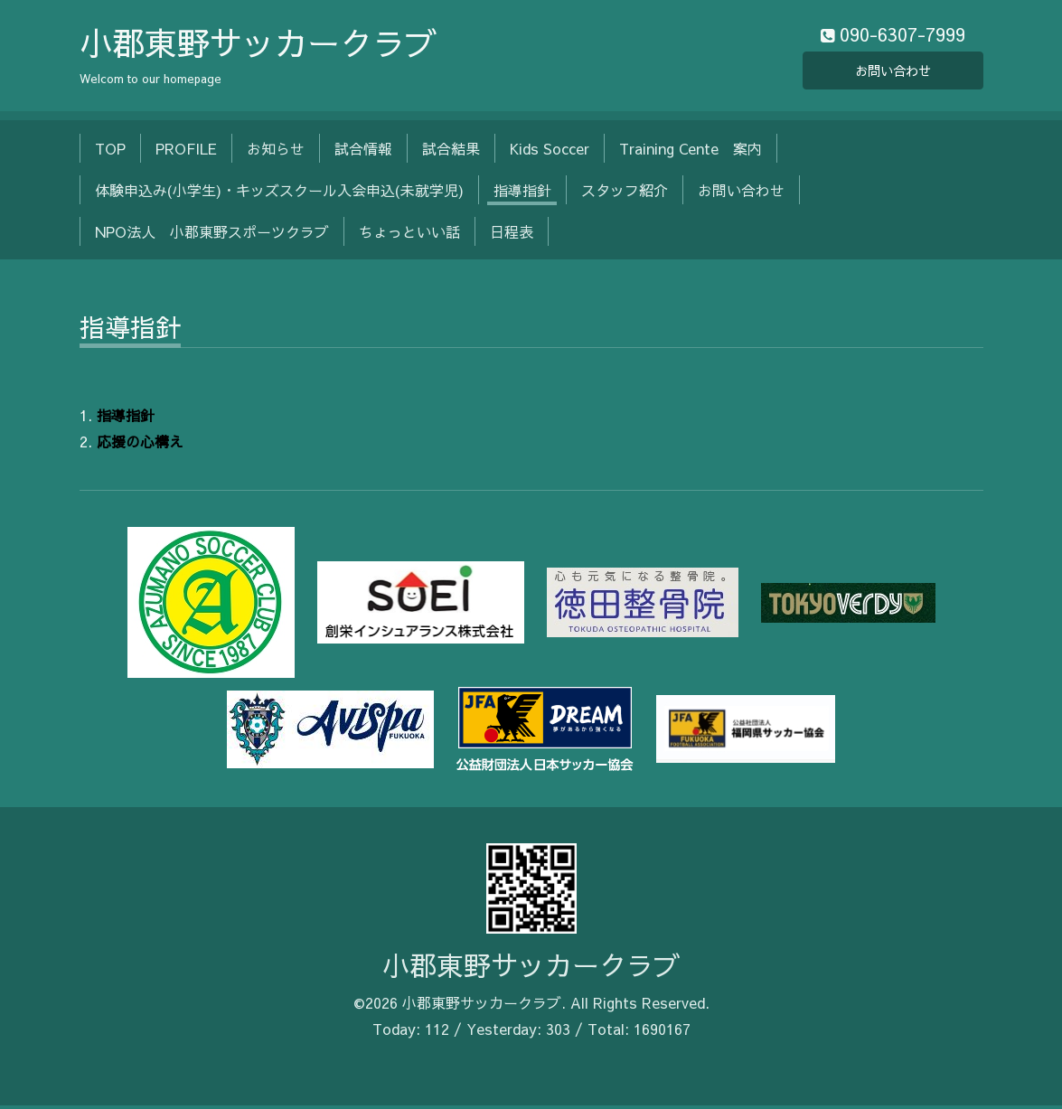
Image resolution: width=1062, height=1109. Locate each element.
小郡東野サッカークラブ (258, 46)
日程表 (511, 236)
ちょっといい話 (409, 236)
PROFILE (186, 152)
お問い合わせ (893, 72)
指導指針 (522, 194)
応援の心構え (140, 445)
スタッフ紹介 (624, 194)
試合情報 (363, 152)
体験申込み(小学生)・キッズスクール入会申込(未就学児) (279, 194)
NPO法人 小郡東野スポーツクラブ (212, 236)
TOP (110, 152)
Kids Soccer (549, 152)
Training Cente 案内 (690, 152)
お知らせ (276, 152)
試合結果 (451, 152)
